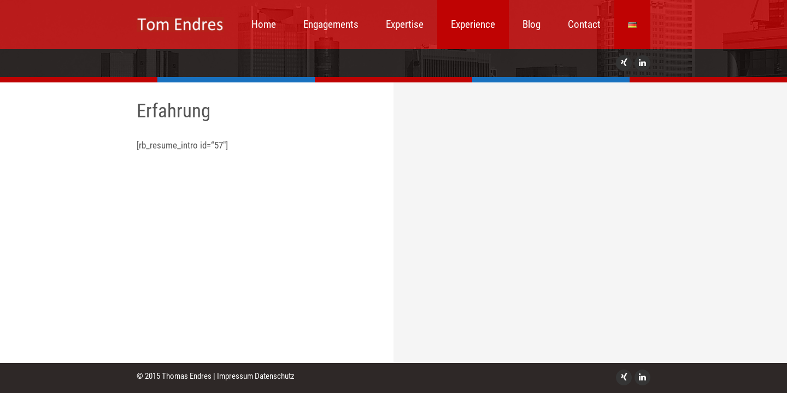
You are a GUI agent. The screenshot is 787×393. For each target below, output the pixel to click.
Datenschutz (275, 376)
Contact (584, 24)
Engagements (331, 24)
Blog (531, 24)
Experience (473, 24)
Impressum (235, 376)
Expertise (405, 24)
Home (263, 24)
